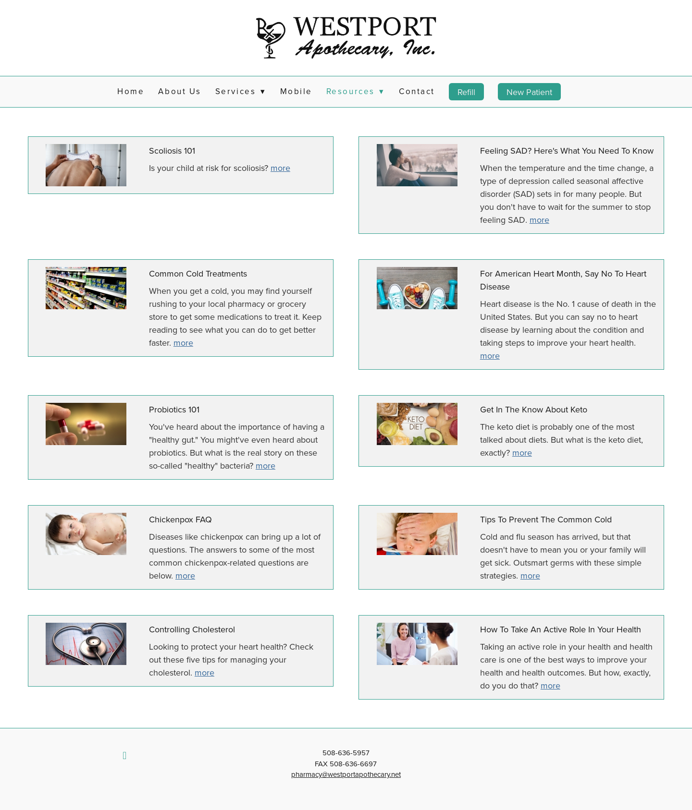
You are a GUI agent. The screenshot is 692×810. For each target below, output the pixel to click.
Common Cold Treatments (198, 273)
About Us (179, 91)
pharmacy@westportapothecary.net (346, 774)
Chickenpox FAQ (180, 519)
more (280, 168)
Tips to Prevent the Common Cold (546, 519)
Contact (417, 91)
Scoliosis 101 (172, 151)
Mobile (296, 91)
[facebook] (124, 755)
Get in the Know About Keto (533, 409)
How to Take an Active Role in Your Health (560, 629)
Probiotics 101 (174, 409)
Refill (466, 92)
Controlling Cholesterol (192, 629)
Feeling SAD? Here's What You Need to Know (567, 151)
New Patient (529, 92)
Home (130, 91)
